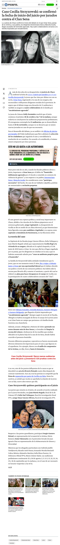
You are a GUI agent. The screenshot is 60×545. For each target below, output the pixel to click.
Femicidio (12, 543)
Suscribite (50, 4)
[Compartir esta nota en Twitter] (3, 93)
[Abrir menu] (3, 4)
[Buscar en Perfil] (56, 1)
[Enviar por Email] (3, 103)
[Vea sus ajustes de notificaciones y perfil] (56, 4)
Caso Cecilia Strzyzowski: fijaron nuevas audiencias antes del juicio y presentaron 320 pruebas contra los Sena (33, 358)
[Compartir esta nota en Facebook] (3, 89)
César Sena (36, 540)
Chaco (49, 540)
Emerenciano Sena (26, 540)
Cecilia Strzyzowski (14, 540)
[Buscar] (49, 1)
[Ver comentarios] (57, 9)
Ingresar (42, 4)
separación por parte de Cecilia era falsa (30, 376)
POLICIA (4, 8)
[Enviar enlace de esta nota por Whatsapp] (3, 98)
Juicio (43, 540)
